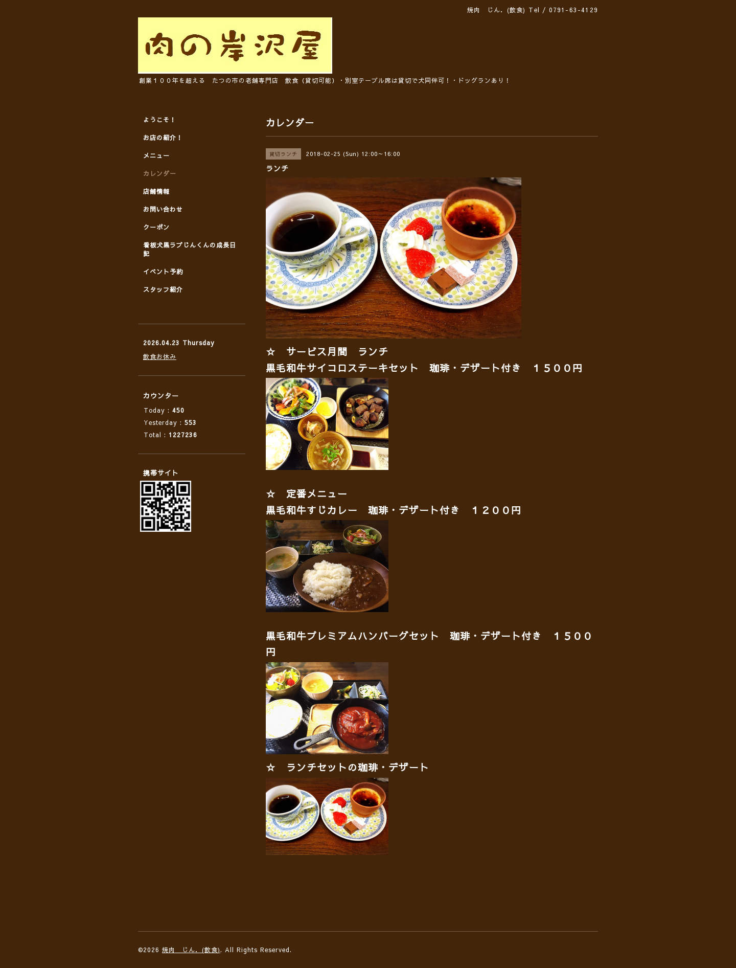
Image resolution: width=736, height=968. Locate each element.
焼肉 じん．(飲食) (191, 950)
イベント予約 (163, 271)
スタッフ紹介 (163, 289)
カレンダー (159, 173)
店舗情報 (156, 191)
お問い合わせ (163, 209)
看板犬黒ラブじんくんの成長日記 (189, 249)
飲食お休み (159, 356)
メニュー (156, 155)
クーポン (156, 227)
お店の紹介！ (163, 137)
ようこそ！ (159, 120)
